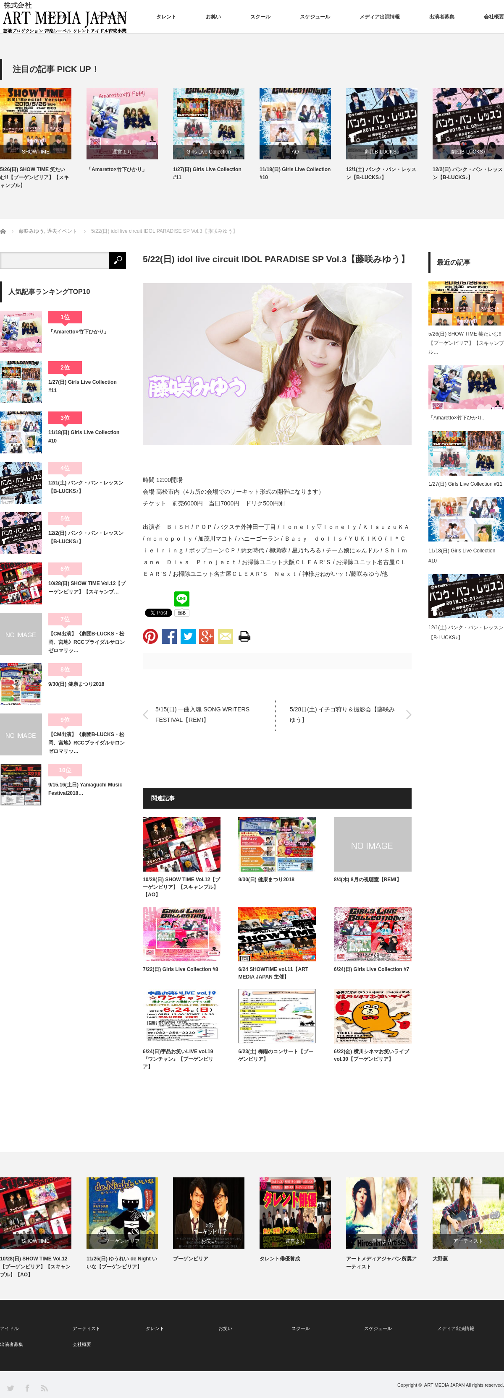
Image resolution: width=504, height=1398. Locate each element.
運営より (122, 152)
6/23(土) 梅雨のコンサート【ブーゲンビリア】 (275, 1055)
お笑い (213, 17)
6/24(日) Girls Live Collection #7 (371, 969)
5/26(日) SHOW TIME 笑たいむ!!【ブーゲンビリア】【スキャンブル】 (34, 177)
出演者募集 (441, 17)
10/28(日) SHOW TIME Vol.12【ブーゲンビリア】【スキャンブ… (87, 588)
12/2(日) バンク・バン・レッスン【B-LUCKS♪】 (468, 173)
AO (295, 152)
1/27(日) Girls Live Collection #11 (207, 173)
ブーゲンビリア (122, 1241)
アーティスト (112, 17)
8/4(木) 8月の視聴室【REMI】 (368, 880)
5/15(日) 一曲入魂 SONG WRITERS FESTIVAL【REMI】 (202, 714)
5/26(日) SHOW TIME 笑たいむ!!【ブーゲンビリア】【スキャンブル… (466, 343)
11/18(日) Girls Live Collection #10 (295, 173)
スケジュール (315, 17)
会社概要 (494, 17)
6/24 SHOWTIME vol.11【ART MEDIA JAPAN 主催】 (273, 973)
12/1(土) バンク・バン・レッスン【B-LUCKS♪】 (381, 173)
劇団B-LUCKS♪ (382, 152)
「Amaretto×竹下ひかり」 (117, 169)
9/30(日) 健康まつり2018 (266, 880)
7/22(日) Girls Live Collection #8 (180, 969)
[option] (43, 139)
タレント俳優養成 (280, 1259)
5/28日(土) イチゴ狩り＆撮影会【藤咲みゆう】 (342, 714)
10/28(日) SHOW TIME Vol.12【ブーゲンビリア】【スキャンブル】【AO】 (181, 887)
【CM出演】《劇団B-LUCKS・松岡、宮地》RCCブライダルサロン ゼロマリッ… (87, 642)
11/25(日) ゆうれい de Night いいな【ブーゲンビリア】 (122, 1263)
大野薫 (440, 1259)
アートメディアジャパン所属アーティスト (381, 1263)
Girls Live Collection (208, 152)
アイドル (57, 17)
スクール (260, 17)
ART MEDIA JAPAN (444, 1385)
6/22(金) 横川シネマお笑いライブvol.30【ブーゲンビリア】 (371, 1055)
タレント (166, 17)
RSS (44, 1387)
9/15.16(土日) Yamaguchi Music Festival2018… (85, 789)
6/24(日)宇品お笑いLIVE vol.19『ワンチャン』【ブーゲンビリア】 (178, 1059)
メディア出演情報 (380, 17)
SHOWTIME (36, 152)
